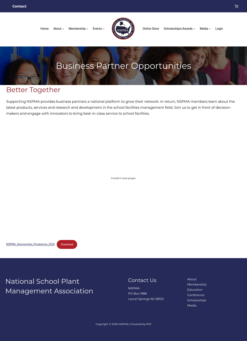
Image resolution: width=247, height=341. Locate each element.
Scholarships (196, 300)
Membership (196, 284)
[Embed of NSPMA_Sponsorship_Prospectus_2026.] (123, 178)
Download (67, 244)
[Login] (226, 6)
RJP (148, 324)
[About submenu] (63, 28)
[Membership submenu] (87, 28)
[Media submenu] (210, 28)
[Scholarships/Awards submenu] (194, 28)
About (191, 279)
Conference (195, 295)
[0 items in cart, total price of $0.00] (236, 6)
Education (195, 289)
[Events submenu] (103, 28)
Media (191, 305)
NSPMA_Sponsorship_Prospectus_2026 (30, 244)
